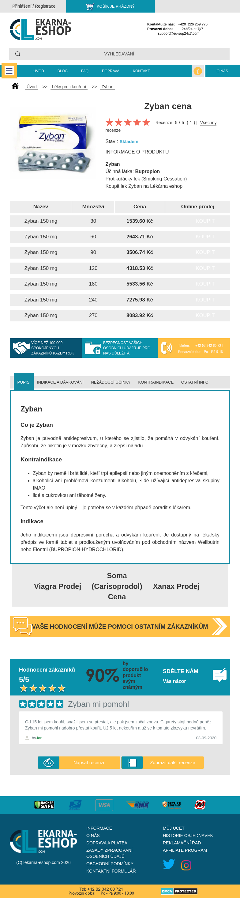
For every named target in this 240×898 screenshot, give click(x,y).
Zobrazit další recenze (172, 762)
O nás (222, 71)
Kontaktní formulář (111, 871)
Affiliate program (185, 850)
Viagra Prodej (57, 586)
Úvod (38, 71)
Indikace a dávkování (60, 382)
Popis (23, 382)
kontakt (141, 71)
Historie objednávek (188, 835)
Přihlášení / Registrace (33, 6)
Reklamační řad (182, 842)
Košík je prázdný (116, 6)
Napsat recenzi (88, 762)
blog (63, 71)
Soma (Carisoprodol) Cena (117, 586)
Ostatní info (194, 382)
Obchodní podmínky (109, 863)
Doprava (110, 71)
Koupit (205, 221)
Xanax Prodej (176, 586)
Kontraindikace (156, 382)
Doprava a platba (106, 842)
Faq (84, 71)
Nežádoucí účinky (110, 382)
